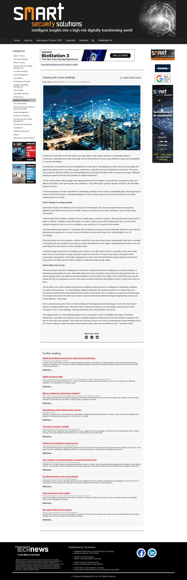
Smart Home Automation (23, 124)
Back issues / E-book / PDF (49, 40)
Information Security (21, 94)
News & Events (19, 63)
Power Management (21, 112)
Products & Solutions (21, 116)
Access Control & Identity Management (23, 67)
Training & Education (21, 131)
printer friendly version (130, 77)
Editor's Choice (19, 56)
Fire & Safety (18, 90)
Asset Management (21, 75)
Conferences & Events (22, 81)
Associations (18, 78)
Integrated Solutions (21, 100)
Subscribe (70, 40)
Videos (16, 134)
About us (28, 40)
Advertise (83, 40)
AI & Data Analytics (21, 71)
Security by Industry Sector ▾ (24, 138)
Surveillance (18, 128)
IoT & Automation (20, 104)
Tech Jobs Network (21, 59)
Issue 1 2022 (47, 82)
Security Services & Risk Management (23, 120)
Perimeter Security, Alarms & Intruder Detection (24, 108)
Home (17, 40)
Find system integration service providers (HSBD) (59, 65)
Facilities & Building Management (21, 86)
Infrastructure (19, 97)
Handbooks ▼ (105, 40)
